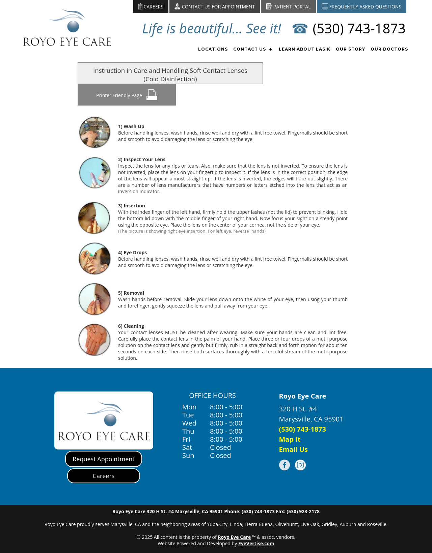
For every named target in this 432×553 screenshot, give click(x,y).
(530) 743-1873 (359, 28)
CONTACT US (249, 49)
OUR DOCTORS (389, 49)
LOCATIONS (213, 49)
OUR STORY (350, 49)
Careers (104, 476)
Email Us (293, 449)
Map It (290, 439)
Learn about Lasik (304, 49)
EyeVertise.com (256, 543)
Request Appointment (104, 459)
